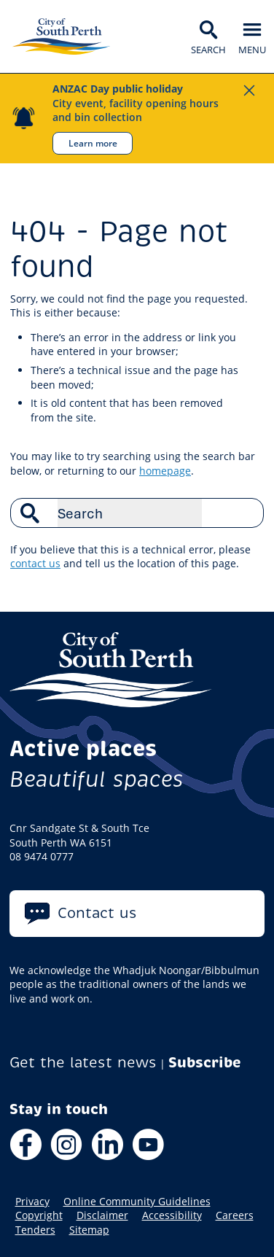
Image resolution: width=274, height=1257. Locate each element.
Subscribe (204, 1063)
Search (245, 512)
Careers (235, 1215)
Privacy (32, 1201)
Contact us (97, 913)
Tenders (35, 1230)
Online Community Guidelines (137, 1201)
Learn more (92, 143)
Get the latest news (83, 1063)
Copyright (39, 1215)
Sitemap (89, 1230)
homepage (165, 471)
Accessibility (172, 1215)
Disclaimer (102, 1215)
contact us (35, 563)
